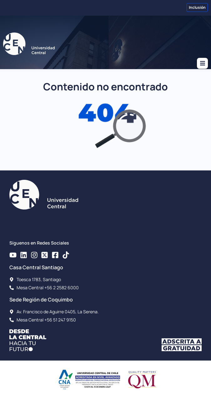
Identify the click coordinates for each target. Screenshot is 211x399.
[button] (202, 63)
